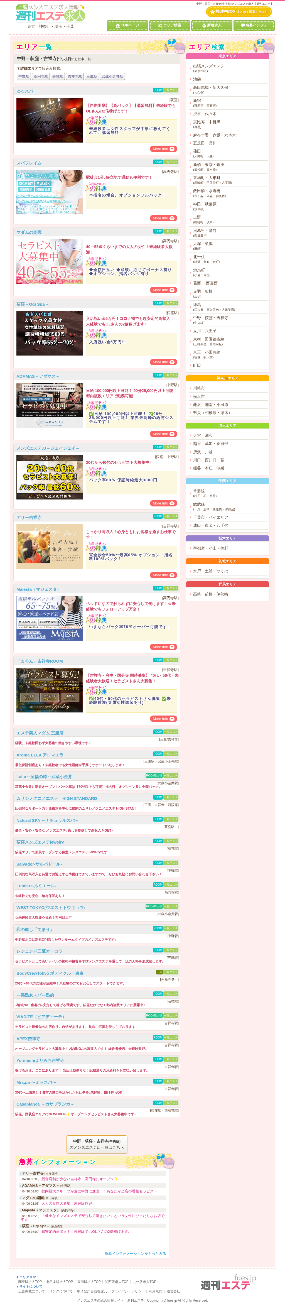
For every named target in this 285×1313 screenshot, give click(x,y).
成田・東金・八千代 (210, 525)
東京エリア (227, 56)
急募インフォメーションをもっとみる (135, 1253)
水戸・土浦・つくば (210, 571)
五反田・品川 (205, 143)
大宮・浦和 (203, 435)
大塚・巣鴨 (230, 246)
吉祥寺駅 (75, 76)
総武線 (230, 507)
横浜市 (199, 396)
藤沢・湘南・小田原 (210, 404)
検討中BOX (238, 11)
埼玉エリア (227, 425)
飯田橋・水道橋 (230, 193)
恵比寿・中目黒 (230, 124)
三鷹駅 (92, 76)
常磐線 (230, 493)
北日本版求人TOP (59, 1282)
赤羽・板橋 (230, 294)
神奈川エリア (228, 378)
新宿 (230, 103)
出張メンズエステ (230, 69)
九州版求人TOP (144, 1282)
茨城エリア (227, 561)
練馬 (230, 307)
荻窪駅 (57, 76)
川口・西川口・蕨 (208, 460)
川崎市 (199, 388)
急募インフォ (254, 25)
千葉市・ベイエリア (210, 517)
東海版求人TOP (89, 1282)
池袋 (197, 79)
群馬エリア (227, 584)
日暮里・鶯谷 (230, 233)
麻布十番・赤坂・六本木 (214, 135)
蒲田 (230, 154)
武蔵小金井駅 (112, 76)
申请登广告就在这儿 (92, 1291)
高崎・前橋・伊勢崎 (210, 594)
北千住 (230, 259)
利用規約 (155, 1291)
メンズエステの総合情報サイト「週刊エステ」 (112, 1300)
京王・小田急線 (230, 355)
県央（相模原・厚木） (212, 412)
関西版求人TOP (116, 1282)
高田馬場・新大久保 (230, 90)
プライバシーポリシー (128, 1291)
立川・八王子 (205, 331)
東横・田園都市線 (230, 342)
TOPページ (127, 25)
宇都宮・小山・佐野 (210, 548)
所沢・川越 (203, 452)
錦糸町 (230, 273)
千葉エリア (227, 481)
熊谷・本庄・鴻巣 (208, 468)
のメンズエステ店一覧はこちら (97, 1144)
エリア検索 (169, 25)
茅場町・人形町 (230, 180)
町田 (197, 365)
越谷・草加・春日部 (210, 443)
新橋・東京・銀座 (230, 167)
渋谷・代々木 (205, 113)
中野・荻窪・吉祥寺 (230, 320)
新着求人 (212, 25)
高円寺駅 (41, 76)
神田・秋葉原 (230, 207)
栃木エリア (227, 538)
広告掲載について (31, 1291)
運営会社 (173, 1291)
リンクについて (61, 1291)
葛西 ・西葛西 (205, 283)
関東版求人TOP (30, 1282)
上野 (230, 220)
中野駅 (23, 76)
